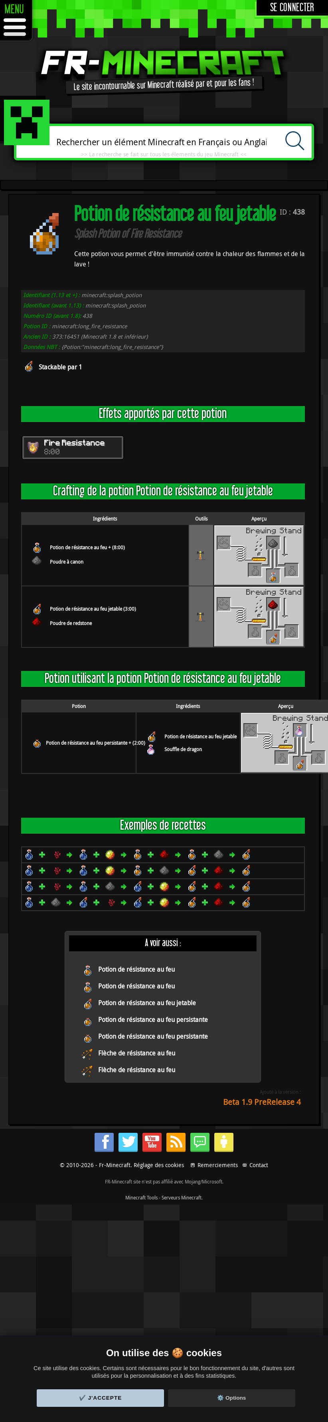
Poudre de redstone (71, 623)
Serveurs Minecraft (182, 1197)
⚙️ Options (231, 1398)
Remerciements (218, 1165)
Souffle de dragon (183, 749)
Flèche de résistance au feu (136, 1053)
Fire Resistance (74, 443)
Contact (258, 1165)
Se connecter (292, 8)
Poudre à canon (66, 561)
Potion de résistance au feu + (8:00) (87, 547)
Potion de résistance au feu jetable (200, 736)
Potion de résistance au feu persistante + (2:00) (95, 743)
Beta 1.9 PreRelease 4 (262, 1102)
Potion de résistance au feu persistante (153, 1019)
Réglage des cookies (159, 1165)
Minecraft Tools (141, 1197)
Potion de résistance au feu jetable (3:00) (93, 608)
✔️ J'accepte (100, 1398)
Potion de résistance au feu (136, 969)
